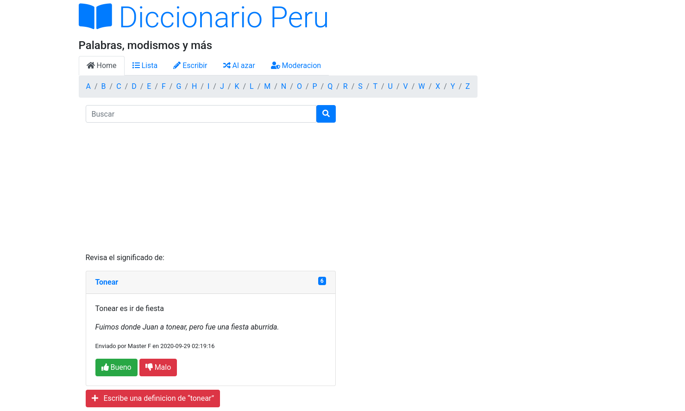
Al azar (239, 65)
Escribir (190, 65)
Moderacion (296, 65)
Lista (145, 65)
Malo (158, 367)
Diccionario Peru (204, 17)
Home (102, 65)
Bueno (116, 367)
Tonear (107, 282)
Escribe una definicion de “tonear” (153, 398)
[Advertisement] (211, 187)
